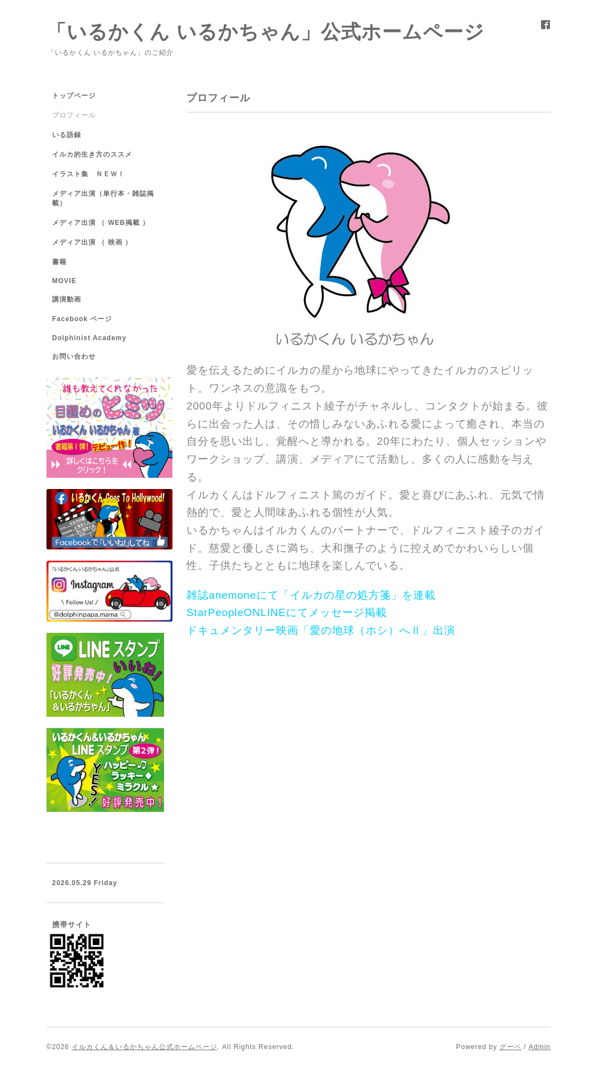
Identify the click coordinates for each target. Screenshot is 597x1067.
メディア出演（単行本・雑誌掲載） (103, 198)
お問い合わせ (74, 356)
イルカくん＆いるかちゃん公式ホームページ (144, 1047)
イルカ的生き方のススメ (92, 154)
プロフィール (74, 115)
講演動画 (66, 299)
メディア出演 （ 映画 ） (92, 242)
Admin (540, 1047)
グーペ (510, 1047)
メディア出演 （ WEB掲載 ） (101, 223)
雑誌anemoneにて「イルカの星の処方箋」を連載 (312, 595)
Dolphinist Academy (89, 338)
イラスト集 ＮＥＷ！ (88, 174)
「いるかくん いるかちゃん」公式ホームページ (265, 32)
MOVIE (64, 281)
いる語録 (66, 135)
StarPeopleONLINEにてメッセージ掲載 (286, 612)
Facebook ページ (82, 319)
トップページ (74, 96)
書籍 (59, 262)
